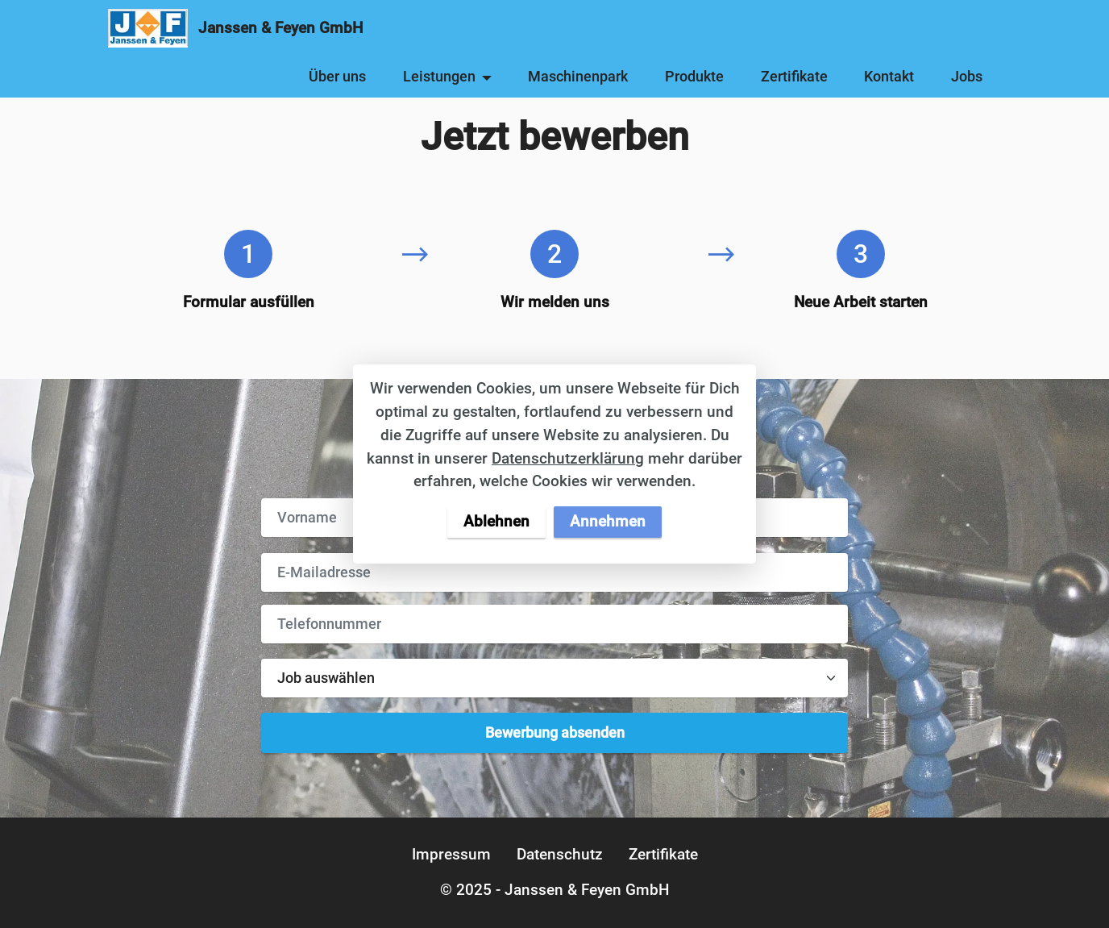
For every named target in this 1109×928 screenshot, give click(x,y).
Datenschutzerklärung (568, 458)
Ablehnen (496, 521)
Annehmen (608, 521)
